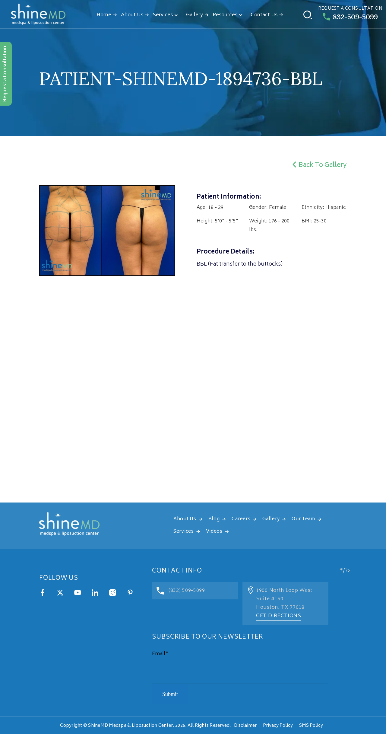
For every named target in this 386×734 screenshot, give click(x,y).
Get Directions (278, 616)
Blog (214, 519)
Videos (214, 531)
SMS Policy (311, 725)
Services (163, 15)
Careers (241, 519)
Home (103, 15)
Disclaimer (245, 725)
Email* (160, 654)
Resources (225, 15)
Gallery (194, 15)
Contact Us (264, 15)
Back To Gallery (318, 165)
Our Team (303, 519)
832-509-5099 (350, 17)
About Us (132, 15)
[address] (193, 427)
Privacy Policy (278, 725)
